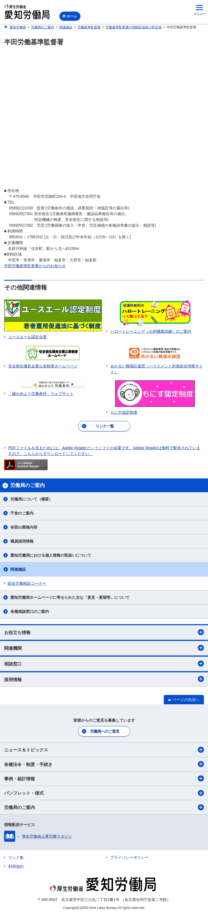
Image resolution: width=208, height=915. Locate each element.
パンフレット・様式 (104, 793)
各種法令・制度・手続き (104, 764)
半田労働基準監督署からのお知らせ (35, 266)
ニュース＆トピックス (104, 750)
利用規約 (16, 866)
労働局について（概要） (31, 499)
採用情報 (104, 679)
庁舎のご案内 (22, 513)
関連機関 (104, 648)
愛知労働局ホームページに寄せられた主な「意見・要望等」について (70, 597)
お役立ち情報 (104, 632)
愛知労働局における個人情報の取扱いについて (50, 555)
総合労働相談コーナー (27, 583)
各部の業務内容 (23, 527)
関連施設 (18, 569)
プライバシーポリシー (129, 857)
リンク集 (16, 857)
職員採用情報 (22, 541)
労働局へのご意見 (104, 731)
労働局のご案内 (104, 807)
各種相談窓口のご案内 (29, 611)
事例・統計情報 (104, 778)
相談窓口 (104, 663)
